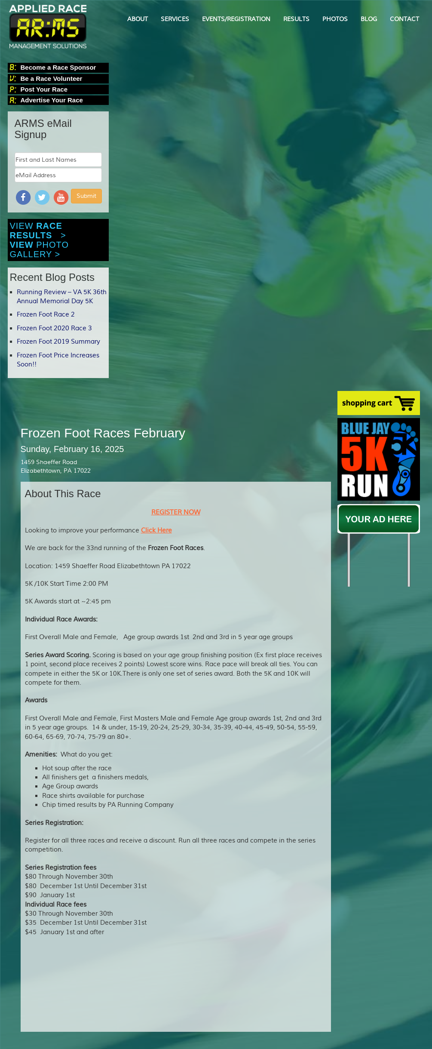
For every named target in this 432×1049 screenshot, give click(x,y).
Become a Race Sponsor (58, 67)
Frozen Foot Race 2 (46, 315)
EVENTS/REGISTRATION (236, 19)
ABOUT (137, 19)
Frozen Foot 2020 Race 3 (54, 328)
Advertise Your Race (52, 100)
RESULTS (296, 19)
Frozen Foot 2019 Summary (58, 342)
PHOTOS (335, 19)
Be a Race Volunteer (52, 78)
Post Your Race (44, 89)
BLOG (369, 19)
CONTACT (404, 19)
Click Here (156, 530)
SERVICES (175, 19)
